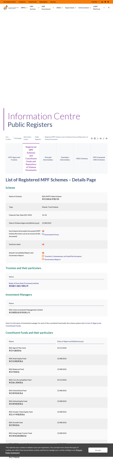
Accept (98, 450)
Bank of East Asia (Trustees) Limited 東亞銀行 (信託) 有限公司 (24, 203)
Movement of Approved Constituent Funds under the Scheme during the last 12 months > (42, 392)
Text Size (94, 2)
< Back (8, 410)
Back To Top (103, 438)
